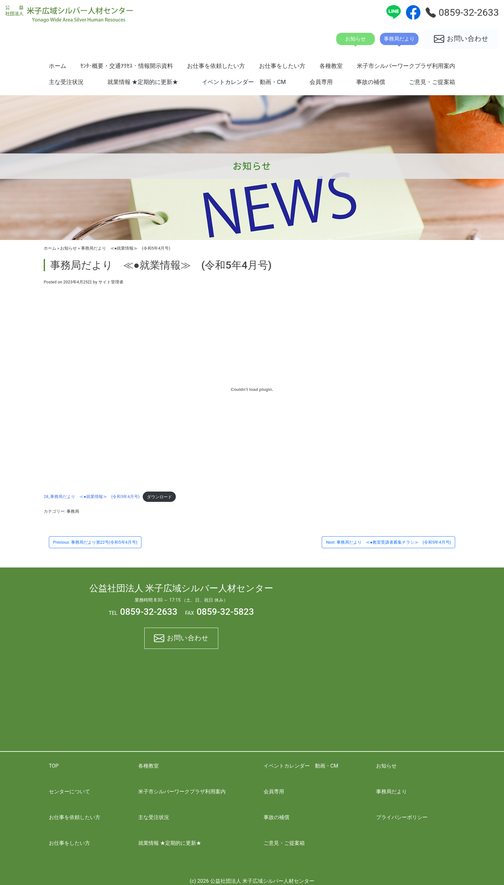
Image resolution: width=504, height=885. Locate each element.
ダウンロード (159, 496)
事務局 (73, 511)
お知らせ (68, 248)
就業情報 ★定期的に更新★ (142, 81)
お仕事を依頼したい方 (216, 65)
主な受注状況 (66, 81)
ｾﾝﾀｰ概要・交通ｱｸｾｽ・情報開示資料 (126, 65)
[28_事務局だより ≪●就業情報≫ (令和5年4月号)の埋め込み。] (252, 389)
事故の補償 (370, 81)
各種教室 (331, 65)
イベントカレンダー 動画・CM (244, 81)
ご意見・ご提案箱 (432, 81)
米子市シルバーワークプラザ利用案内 (406, 65)
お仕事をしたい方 (282, 65)
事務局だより (391, 791)
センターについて (69, 791)
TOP (54, 766)
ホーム (57, 65)
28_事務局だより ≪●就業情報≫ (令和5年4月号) (92, 496)
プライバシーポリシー (402, 817)
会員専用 (321, 81)
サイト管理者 (110, 282)
